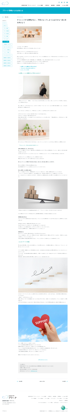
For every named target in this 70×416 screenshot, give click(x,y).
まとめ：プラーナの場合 (25, 69)
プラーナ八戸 (53, 398)
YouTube (67, 2)
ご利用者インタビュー (7, 44)
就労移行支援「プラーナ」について (29, 5)
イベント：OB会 (6, 52)
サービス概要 (40, 5)
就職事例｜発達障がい (7, 57)
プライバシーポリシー (64, 402)
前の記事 (20, 381)
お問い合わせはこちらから (43, 359)
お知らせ (5, 25)
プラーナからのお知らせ (42, 402)
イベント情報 (50, 402)
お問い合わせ (56, 402)
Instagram (64, 2)
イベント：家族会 (6, 49)
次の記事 (64, 381)
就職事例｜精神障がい (7, 65)
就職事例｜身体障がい (7, 63)
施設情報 (53, 5)
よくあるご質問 (65, 5)
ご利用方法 (47, 5)
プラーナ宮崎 (5, 41)
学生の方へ (61, 400)
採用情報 (58, 5)
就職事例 (66, 400)
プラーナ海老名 (6, 33)
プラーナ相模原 (33, 398)
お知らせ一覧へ (42, 381)
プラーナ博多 (5, 28)
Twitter (62, 2)
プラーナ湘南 (5, 36)
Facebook (59, 2)
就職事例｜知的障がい (7, 60)
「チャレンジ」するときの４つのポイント (28, 68)
